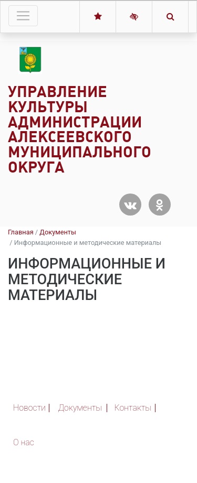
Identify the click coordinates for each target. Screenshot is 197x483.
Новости (29, 408)
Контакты (133, 408)
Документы (57, 232)
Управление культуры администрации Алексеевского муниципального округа (79, 129)
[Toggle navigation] (23, 15)
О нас (23, 442)
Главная (21, 232)
